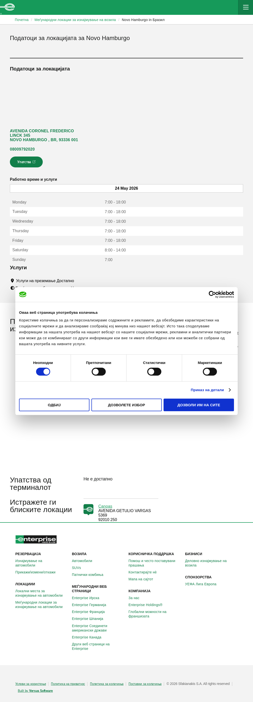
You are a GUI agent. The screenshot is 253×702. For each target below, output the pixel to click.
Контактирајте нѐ (145, 572)
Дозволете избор (126, 405)
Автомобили (85, 561)
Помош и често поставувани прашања (154, 563)
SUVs (79, 568)
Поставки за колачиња (145, 684)
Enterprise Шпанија (90, 619)
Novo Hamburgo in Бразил (143, 20)
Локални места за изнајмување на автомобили (41, 593)
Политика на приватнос (68, 684)
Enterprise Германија (92, 605)
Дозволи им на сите (198, 405)
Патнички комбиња (90, 575)
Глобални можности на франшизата (154, 614)
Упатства (26, 163)
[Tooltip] (78, 280)
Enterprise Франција (91, 612)
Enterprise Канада (89, 637)
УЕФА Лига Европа (203, 584)
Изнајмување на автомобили (41, 563)
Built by (35, 691)
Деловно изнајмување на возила (211, 563)
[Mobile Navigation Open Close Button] (245, 7)
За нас (136, 598)
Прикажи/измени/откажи (38, 572)
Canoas (105, 506)
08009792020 (22, 149)
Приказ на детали (207, 390)
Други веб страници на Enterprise (98, 646)
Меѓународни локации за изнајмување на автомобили (41, 604)
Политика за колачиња (107, 684)
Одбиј (54, 405)
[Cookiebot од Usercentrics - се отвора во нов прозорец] (212, 294)
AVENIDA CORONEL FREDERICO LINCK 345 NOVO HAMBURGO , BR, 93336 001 (44, 135)
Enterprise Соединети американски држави (98, 628)
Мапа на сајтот (143, 579)
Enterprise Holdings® (148, 605)
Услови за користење (30, 684)
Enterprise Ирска (88, 598)
